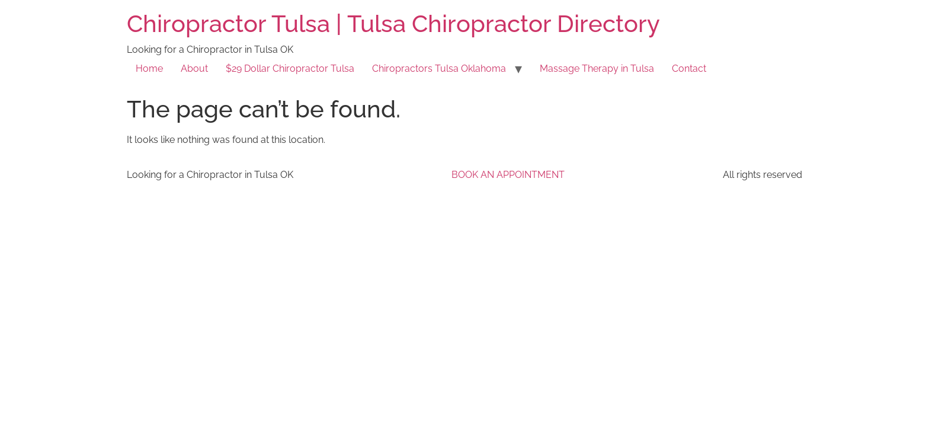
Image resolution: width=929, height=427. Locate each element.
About (194, 68)
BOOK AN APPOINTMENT (508, 174)
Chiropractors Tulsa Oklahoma (439, 68)
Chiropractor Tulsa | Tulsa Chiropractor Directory (393, 23)
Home (149, 68)
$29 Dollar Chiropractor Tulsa (290, 68)
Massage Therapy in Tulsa (597, 68)
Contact (689, 68)
